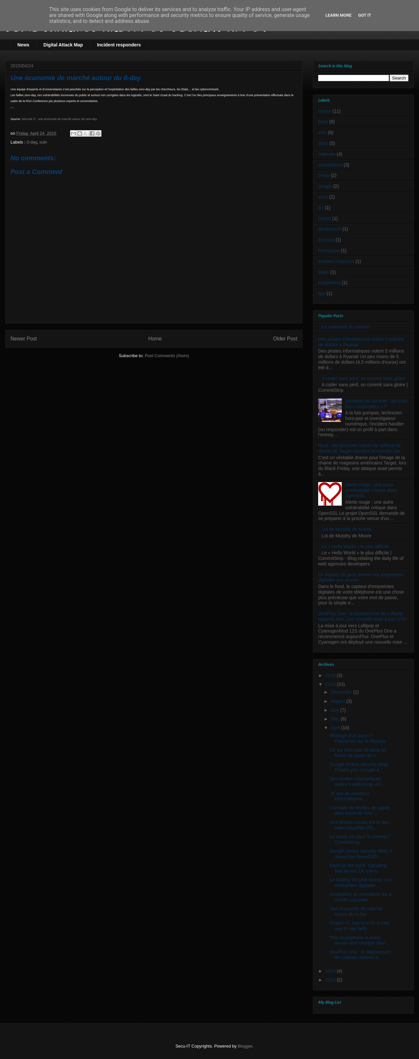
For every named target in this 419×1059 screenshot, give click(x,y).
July (335, 710)
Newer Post (23, 338)
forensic (326, 239)
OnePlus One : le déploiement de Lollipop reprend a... (360, 954)
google (325, 186)
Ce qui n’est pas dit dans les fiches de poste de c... (358, 752)
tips (321, 293)
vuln (43, 142)
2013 (331, 979)
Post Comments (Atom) (167, 355)
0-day (32, 142)
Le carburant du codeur (345, 326)
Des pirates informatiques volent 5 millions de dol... (357, 781)
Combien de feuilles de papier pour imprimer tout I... (360, 810)
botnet (324, 218)
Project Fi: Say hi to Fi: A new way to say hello (359, 925)
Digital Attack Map (63, 44)
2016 (331, 675)
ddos (323, 143)
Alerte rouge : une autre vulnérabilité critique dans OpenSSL (371, 490)
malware (327, 154)
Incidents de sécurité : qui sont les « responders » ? (376, 403)
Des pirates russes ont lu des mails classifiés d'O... (359, 825)
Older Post (285, 338)
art (320, 207)
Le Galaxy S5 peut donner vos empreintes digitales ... (360, 882)
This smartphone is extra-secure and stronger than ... (360, 940)
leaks (323, 272)
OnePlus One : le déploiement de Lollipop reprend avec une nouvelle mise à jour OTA (362, 616)
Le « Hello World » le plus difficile (355, 546)
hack (323, 121)
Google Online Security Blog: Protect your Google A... (359, 767)
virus (323, 197)
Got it (364, 15)
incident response (336, 261)
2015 (331, 684)
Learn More (338, 15)
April (336, 727)
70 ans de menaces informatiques (350, 796)
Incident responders (119, 44)
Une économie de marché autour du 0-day (356, 911)
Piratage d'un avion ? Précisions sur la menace (358, 738)
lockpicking (329, 282)
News (23, 44)
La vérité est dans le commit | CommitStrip (359, 839)
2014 (331, 971)
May (335, 718)
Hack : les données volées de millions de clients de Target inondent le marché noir (359, 448)
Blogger (245, 1046)
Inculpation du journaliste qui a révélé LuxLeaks (361, 897)
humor (324, 111)
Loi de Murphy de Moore (347, 529)
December (342, 692)
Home (155, 338)
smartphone (330, 164)
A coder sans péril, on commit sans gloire (363, 378)
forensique (328, 250)
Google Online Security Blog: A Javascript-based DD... (361, 853)
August (338, 701)
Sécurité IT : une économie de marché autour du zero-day (59, 119)
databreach (329, 229)
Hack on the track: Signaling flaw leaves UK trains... (358, 868)
